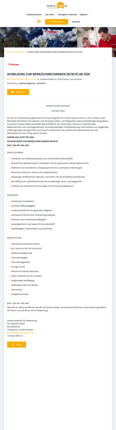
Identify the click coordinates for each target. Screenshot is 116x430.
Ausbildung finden (34, 15)
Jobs (9, 52)
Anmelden (76, 22)
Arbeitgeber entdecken (67, 15)
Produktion (19, 52)
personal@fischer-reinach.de (20, 333)
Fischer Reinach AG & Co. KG (23, 79)
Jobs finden (49, 15)
